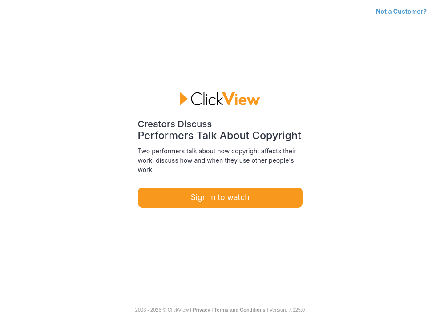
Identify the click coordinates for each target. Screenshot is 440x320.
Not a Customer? (401, 11)
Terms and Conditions (239, 309)
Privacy (201, 309)
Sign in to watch (220, 197)
